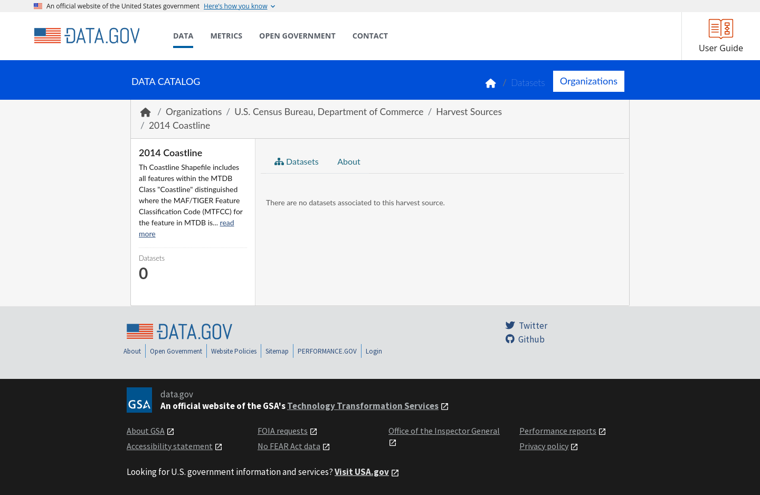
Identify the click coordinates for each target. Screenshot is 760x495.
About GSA (146, 430)
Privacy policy (543, 446)
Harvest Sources (469, 111)
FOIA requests (283, 430)
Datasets (528, 82)
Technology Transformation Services (363, 406)
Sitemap (277, 351)
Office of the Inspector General (444, 430)
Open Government (176, 351)
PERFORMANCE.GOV (327, 351)
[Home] (86, 36)
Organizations (589, 81)
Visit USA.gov (362, 472)
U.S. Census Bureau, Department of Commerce (328, 111)
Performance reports (557, 430)
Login (374, 351)
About (348, 161)
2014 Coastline (179, 125)
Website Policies (233, 351)
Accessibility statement (170, 446)
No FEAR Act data (289, 446)
